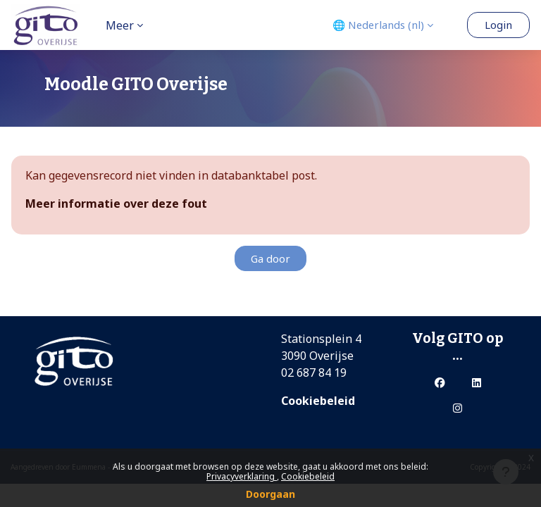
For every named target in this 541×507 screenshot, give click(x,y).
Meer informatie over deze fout (116, 203)
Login (498, 25)
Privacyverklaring (241, 476)
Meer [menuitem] (120, 25)
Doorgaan (270, 494)
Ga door (270, 258)
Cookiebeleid (308, 476)
